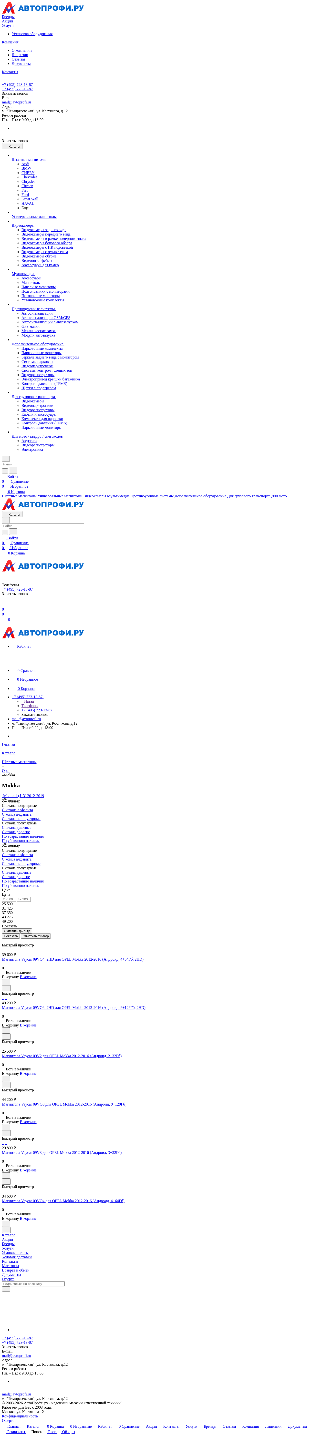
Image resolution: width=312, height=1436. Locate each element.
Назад (27, 701)
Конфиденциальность (20, 1416)
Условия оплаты (15, 1253)
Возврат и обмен (16, 1270)
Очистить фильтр (36, 936)
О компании (22, 50)
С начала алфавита (17, 810)
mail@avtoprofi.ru (16, 102)
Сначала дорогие (16, 832)
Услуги (8, 1248)
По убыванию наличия (21, 841)
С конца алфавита (16, 814)
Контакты (10, 1261)
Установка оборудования (32, 34)
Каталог (8, 1235)
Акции (7, 1239)
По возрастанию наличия (23, 836)
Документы (21, 64)
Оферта (8, 1279)
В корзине (28, 977)
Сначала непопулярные (21, 819)
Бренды (8, 1244)
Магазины (10, 1266)
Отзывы (18, 59)
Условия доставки (17, 1257)
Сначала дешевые (16, 827)
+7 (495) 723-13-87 (17, 84)
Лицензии (20, 55)
